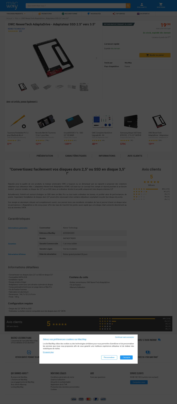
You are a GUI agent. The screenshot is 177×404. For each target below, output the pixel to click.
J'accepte (126, 358)
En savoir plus (48, 353)
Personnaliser (109, 358)
